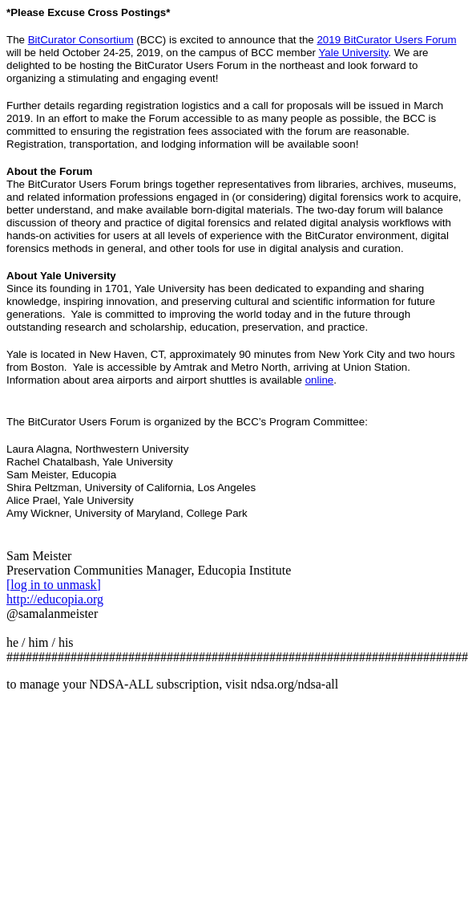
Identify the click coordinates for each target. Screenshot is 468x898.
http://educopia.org (54, 599)
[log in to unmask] (53, 584)
